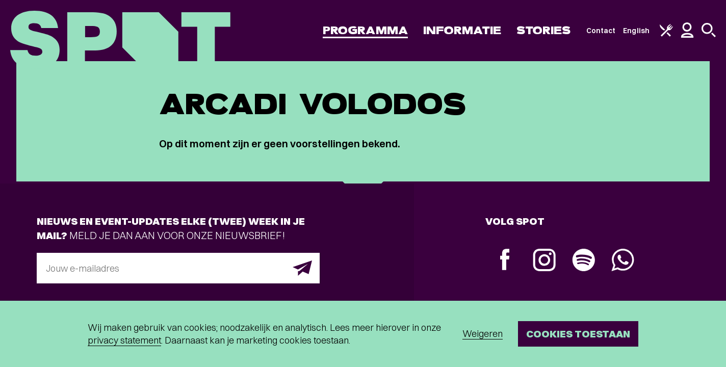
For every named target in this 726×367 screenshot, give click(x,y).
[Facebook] (505, 261)
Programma (365, 30)
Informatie (462, 30)
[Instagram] (544, 261)
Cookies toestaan (578, 333)
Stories (543, 30)
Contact (601, 30)
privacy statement (124, 340)
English (636, 30)
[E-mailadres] (178, 268)
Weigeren (482, 333)
